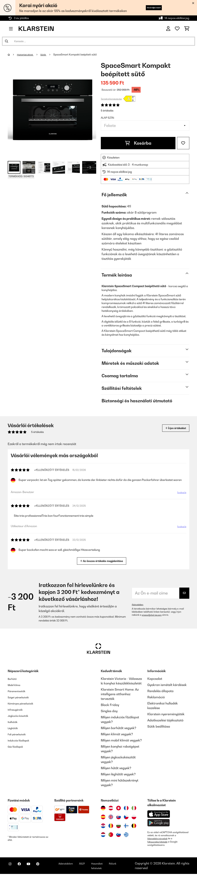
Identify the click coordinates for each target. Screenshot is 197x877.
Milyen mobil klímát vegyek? (121, 740)
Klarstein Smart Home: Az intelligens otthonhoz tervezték (120, 694)
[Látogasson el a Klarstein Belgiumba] (134, 825)
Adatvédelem (138, 604)
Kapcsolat (154, 679)
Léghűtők (14, 728)
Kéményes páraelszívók (25, 703)
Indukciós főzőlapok (22, 740)
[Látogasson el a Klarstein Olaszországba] (134, 808)
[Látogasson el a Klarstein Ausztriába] (111, 808)
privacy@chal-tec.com (154, 615)
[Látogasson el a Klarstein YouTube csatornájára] (36, 867)
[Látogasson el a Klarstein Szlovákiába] (118, 817)
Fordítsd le (179, 494)
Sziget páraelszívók (22, 697)
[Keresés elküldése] (6, 41)
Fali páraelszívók (20, 734)
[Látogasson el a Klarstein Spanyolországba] (103, 817)
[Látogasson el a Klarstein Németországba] (103, 808)
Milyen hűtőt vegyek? (116, 768)
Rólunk (137, 865)
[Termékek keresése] (98, 41)
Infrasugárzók (18, 709)
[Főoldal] (13, 54)
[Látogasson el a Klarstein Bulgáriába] (118, 825)
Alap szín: (107, 117)
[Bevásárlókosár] (186, 28)
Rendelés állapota (160, 691)
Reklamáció (156, 697)
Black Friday (110, 705)
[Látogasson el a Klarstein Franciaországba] (126, 808)
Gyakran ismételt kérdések (167, 685)
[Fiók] (168, 28)
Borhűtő (13, 679)
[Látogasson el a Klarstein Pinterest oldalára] (48, 867)
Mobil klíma (16, 685)
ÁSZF (100, 865)
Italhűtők (14, 722)
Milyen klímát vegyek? (117, 734)
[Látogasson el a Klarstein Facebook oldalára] (24, 867)
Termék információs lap (111, 99)
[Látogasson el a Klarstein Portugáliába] (111, 834)
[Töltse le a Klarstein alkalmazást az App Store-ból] (158, 814)
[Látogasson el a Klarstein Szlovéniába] (118, 834)
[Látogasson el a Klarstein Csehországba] (126, 817)
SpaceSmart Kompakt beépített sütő (82, 54)
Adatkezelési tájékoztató (165, 720)
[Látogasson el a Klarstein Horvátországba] (103, 825)
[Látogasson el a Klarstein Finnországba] (126, 825)
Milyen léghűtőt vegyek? (118, 774)
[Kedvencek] (177, 28)
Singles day (109, 711)
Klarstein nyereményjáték (165, 714)
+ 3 (89, 167)
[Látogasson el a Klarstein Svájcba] (118, 808)
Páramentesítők (19, 691)
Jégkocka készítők (21, 716)
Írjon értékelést (171, 428)
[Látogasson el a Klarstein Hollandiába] (103, 834)
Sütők (49, 54)
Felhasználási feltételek (159, 841)
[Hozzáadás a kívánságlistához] (183, 143)
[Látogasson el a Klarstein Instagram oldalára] (11, 867)
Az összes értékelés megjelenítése (103, 560)
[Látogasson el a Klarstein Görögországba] (126, 835)
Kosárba (138, 143)
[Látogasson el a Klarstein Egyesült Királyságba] (111, 817)
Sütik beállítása (158, 726)
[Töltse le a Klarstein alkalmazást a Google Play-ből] (158, 823)
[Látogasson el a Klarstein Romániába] (111, 825)
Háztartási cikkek (28, 54)
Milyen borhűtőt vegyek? (118, 728)
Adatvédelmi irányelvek (159, 838)
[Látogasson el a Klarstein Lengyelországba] (134, 817)
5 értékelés (107, 110)
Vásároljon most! (147, 7)
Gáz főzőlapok (18, 746)
